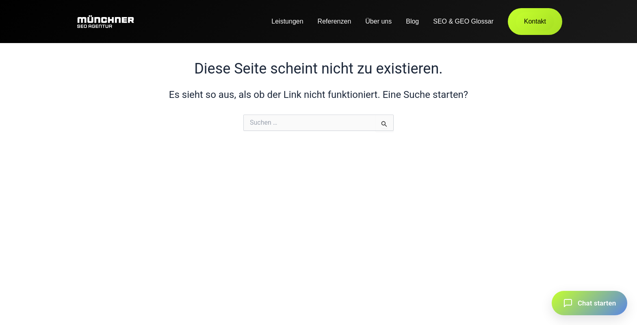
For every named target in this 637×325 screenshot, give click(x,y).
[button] (589, 303)
